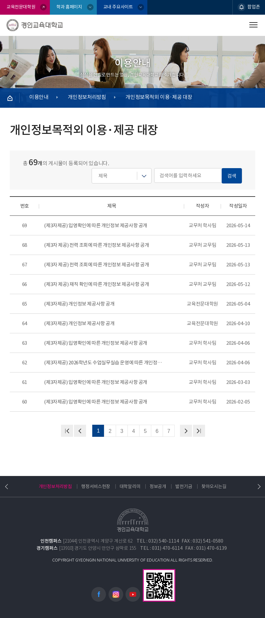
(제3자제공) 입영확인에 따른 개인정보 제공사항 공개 (95, 225)
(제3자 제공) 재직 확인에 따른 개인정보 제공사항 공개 (96, 284)
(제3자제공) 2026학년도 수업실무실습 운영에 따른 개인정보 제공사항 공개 (105, 362)
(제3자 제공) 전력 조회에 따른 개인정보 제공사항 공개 (96, 245)
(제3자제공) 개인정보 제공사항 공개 (79, 304)
